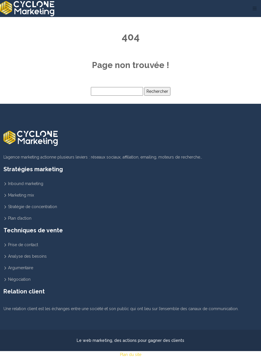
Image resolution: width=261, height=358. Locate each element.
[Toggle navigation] (254, 8)
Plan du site (130, 354)
